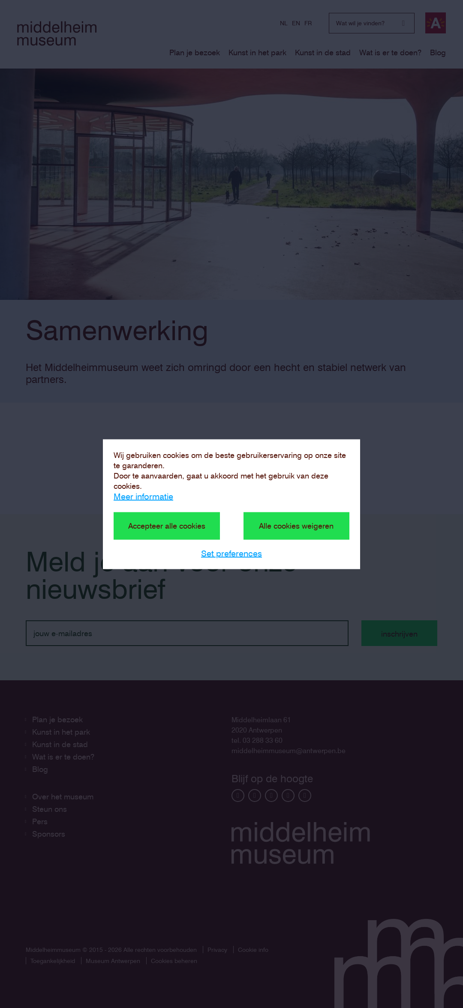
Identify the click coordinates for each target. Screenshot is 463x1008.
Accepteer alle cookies (166, 525)
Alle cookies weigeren (296, 525)
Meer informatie (143, 496)
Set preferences (231, 553)
